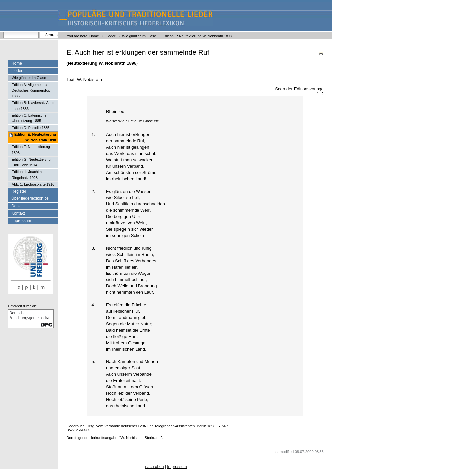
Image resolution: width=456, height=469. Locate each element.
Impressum (21, 220)
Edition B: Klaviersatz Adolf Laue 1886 (33, 105)
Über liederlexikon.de (30, 198)
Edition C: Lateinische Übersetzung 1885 (29, 118)
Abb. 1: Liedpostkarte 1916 (33, 184)
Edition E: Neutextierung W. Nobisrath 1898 (35, 137)
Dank (16, 206)
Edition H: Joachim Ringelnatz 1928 (27, 174)
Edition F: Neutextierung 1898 (31, 149)
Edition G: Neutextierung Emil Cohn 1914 (31, 162)
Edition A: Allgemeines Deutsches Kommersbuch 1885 (32, 90)
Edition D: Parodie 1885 (30, 128)
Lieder (110, 36)
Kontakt (18, 213)
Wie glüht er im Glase (139, 36)
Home (94, 36)
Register (18, 191)
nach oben (154, 466)
